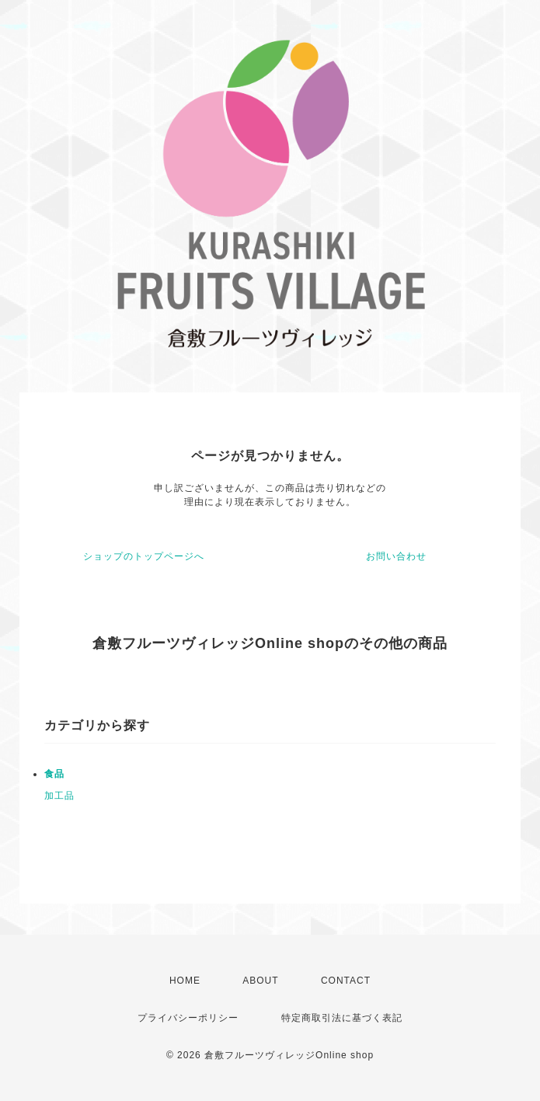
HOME (184, 980)
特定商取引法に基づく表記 (341, 1017)
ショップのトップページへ (143, 556)
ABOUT (260, 980)
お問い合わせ (396, 556)
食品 (54, 773)
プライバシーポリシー (188, 1017)
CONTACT (346, 980)
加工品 (59, 795)
